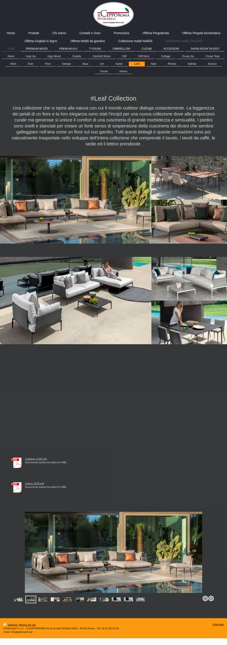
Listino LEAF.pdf (34, 483)
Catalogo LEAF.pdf (36, 458)
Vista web (218, 624)
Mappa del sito (27, 624)
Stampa (10, 624)
